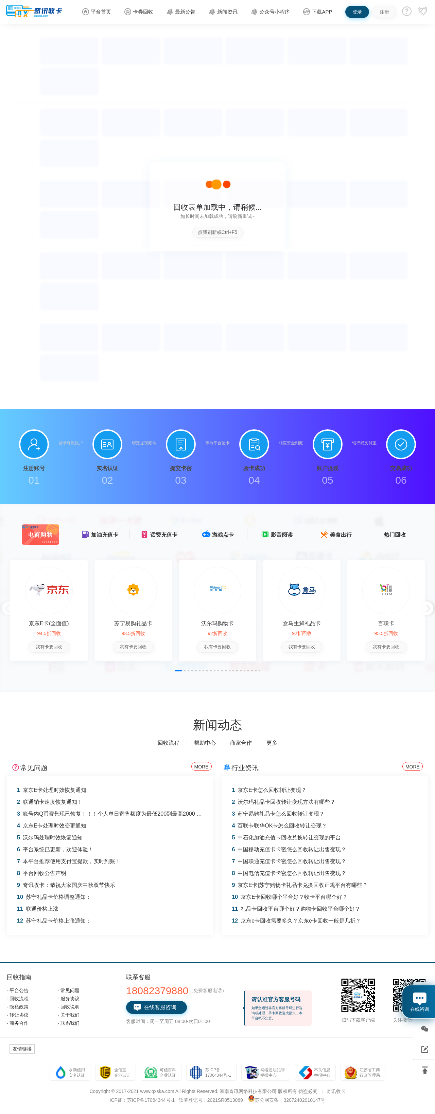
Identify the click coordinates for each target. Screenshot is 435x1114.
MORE (201, 766)
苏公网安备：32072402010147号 (290, 1100)
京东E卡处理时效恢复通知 (51, 790)
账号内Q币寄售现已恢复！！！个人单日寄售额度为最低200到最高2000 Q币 (111, 814)
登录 (357, 12)
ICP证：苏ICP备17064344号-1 (142, 1100)
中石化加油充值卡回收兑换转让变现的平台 (286, 837)
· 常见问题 (69, 990)
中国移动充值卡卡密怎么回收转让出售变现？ (289, 849)
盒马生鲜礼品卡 (302, 623)
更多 (271, 743)
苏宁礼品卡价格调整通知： (54, 897)
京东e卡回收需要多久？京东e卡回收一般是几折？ (296, 921)
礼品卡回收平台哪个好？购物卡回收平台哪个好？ (296, 909)
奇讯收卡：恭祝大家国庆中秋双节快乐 (66, 885)
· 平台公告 (18, 990)
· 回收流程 (18, 998)
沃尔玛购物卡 (217, 623)
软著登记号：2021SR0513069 (211, 1100)
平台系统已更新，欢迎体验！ (55, 849)
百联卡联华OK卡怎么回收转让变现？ (279, 826)
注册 (384, 12)
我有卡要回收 (49, 646)
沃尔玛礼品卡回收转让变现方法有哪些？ (283, 802)
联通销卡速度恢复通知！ (50, 802)
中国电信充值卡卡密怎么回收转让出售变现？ (289, 873)
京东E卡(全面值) (49, 623)
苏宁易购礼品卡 (133, 623)
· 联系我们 (69, 1023)
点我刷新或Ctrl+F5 (217, 232)
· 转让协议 (18, 1015)
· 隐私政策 (18, 1006)
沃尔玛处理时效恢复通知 (50, 837)
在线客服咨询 (154, 1007)
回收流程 (168, 743)
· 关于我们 (69, 1015)
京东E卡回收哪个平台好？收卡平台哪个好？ (289, 897)
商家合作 (241, 743)
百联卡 (386, 623)
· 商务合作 (18, 1023)
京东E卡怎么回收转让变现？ (269, 790)
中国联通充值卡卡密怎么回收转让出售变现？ (289, 861)
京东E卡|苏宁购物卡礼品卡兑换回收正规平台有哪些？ (300, 885)
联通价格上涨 (37, 909)
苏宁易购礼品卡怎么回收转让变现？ (278, 814)
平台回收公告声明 (41, 873)
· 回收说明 (69, 1006)
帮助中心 (205, 743)
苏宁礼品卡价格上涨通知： (54, 921)
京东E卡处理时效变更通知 (51, 826)
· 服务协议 (69, 998)
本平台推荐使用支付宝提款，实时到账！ (69, 861)
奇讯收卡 (336, 1091)
